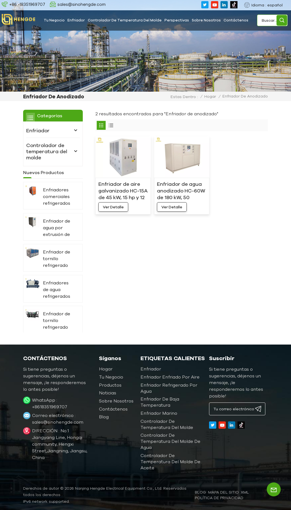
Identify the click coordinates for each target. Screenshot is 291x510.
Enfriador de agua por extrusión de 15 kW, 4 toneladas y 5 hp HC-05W (57, 236)
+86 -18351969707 (27, 4)
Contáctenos (236, 20)
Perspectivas (176, 20)
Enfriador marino (158, 413)
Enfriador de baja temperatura (159, 401)
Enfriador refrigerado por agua (168, 388)
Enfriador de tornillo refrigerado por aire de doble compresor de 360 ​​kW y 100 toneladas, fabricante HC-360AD (58, 267)
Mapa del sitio (223, 492)
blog (200, 492)
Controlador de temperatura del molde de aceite (170, 461)
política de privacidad (219, 498)
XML (245, 492)
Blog (104, 416)
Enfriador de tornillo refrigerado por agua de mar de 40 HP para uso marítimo (58, 328)
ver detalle (113, 207)
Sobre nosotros (206, 20)
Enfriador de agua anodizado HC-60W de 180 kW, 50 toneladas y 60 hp (181, 191)
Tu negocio (54, 20)
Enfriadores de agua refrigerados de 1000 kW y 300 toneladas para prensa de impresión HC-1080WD (59, 298)
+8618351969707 (49, 406)
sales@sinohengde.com (81, 4)
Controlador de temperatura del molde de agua (170, 441)
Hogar (210, 96)
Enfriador (76, 20)
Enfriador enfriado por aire (170, 376)
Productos (110, 384)
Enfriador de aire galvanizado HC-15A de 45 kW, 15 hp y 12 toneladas (123, 191)
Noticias (107, 392)
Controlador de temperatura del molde (125, 20)
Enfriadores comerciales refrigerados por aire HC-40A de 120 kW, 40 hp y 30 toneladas (59, 205)
